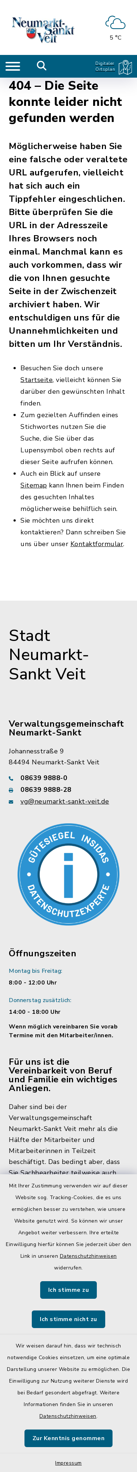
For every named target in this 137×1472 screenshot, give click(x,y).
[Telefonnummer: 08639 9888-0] (68, 778)
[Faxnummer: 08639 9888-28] (68, 789)
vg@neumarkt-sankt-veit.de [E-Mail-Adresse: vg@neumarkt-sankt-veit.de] (64, 801)
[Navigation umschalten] (13, 66)
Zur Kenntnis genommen (69, 1438)
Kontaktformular (97, 544)
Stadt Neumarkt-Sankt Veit (49, 655)
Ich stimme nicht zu (68, 1319)
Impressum (68, 1463)
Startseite (36, 379)
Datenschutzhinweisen (88, 1256)
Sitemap (33, 485)
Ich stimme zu (68, 1290)
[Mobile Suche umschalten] (41, 66)
